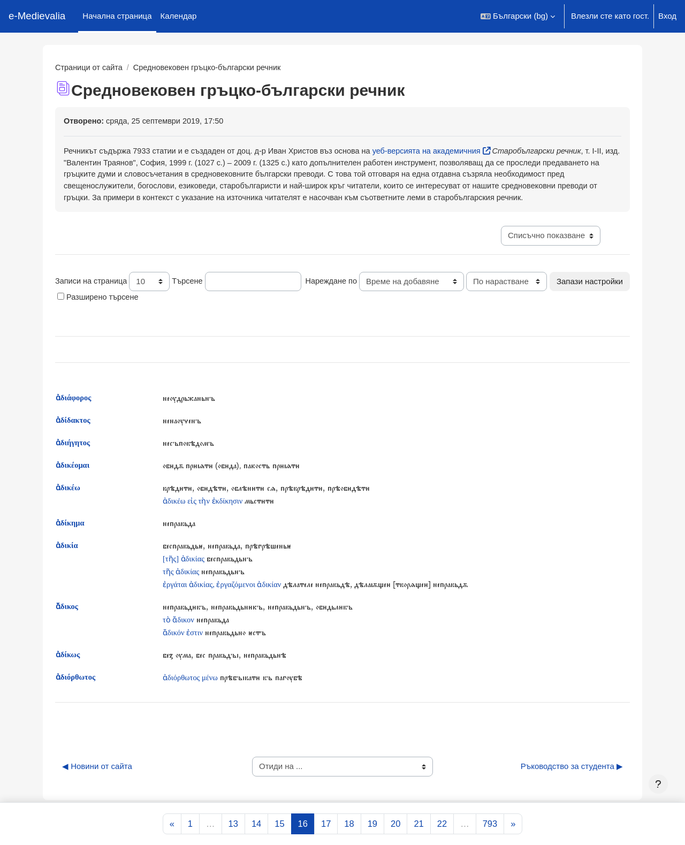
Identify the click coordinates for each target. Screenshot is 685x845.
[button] (518, 16)
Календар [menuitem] (179, 15)
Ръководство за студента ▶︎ (572, 785)
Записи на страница (92, 295)
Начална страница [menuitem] (116, 15)
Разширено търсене (186, 314)
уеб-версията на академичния (440, 151)
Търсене (191, 295)
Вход (667, 15)
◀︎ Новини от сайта (97, 785)
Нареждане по (336, 295)
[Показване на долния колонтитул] (658, 784)
